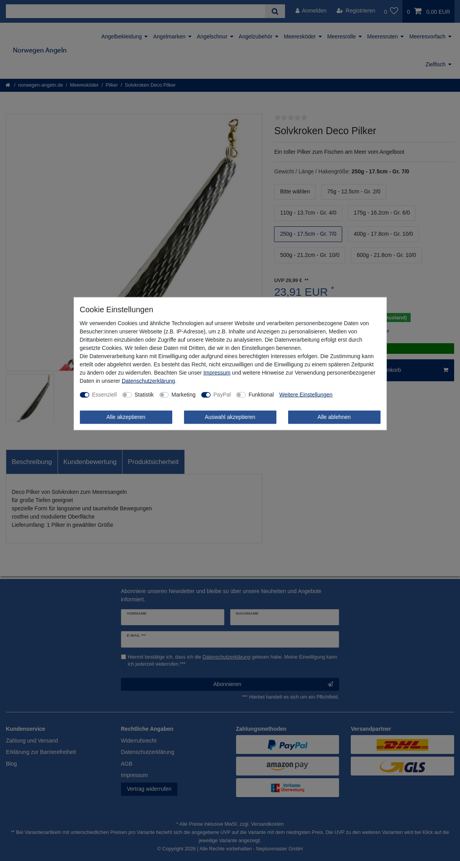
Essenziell (104, 394)
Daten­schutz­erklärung (148, 381)
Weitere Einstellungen (305, 394)
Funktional (261, 394)
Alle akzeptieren (126, 417)
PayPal (222, 394)
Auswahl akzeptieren (230, 417)
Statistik (144, 394)
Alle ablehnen (334, 417)
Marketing (183, 394)
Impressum (216, 373)
